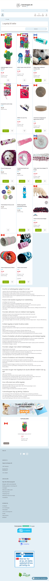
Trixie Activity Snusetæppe (40, 218)
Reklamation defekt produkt (7, 489)
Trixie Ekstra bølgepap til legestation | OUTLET (40, 118)
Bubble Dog (19, 208)
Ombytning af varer (5, 493)
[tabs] (46, 15)
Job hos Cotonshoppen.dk (7, 511)
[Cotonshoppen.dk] (24, 5)
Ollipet (35, 70)
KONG (2, 70)
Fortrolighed (4, 488)
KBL (2, 170)
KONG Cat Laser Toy (22, 117)
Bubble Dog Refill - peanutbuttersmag (22, 205)
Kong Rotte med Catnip (6, 104)
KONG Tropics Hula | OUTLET (24, 67)
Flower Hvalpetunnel (6, 168)
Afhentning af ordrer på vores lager (8, 495)
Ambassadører (5, 509)
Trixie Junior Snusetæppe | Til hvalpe (41, 169)
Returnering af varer (5, 491)
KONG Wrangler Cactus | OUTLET (6, 68)
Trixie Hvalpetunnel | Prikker (8, 267)
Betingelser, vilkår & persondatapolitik (9, 484)
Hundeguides (4, 505)
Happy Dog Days (5, 515)
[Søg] (47, 10)
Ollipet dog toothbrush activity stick (39, 68)
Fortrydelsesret (5, 497)
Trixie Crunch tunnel (22, 267)
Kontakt (3, 513)
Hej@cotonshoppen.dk (7, 463)
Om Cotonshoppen (5, 507)
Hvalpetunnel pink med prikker (22, 169)
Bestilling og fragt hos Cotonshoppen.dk (9, 486)
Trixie (35, 121)
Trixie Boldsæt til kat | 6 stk (7, 204)
